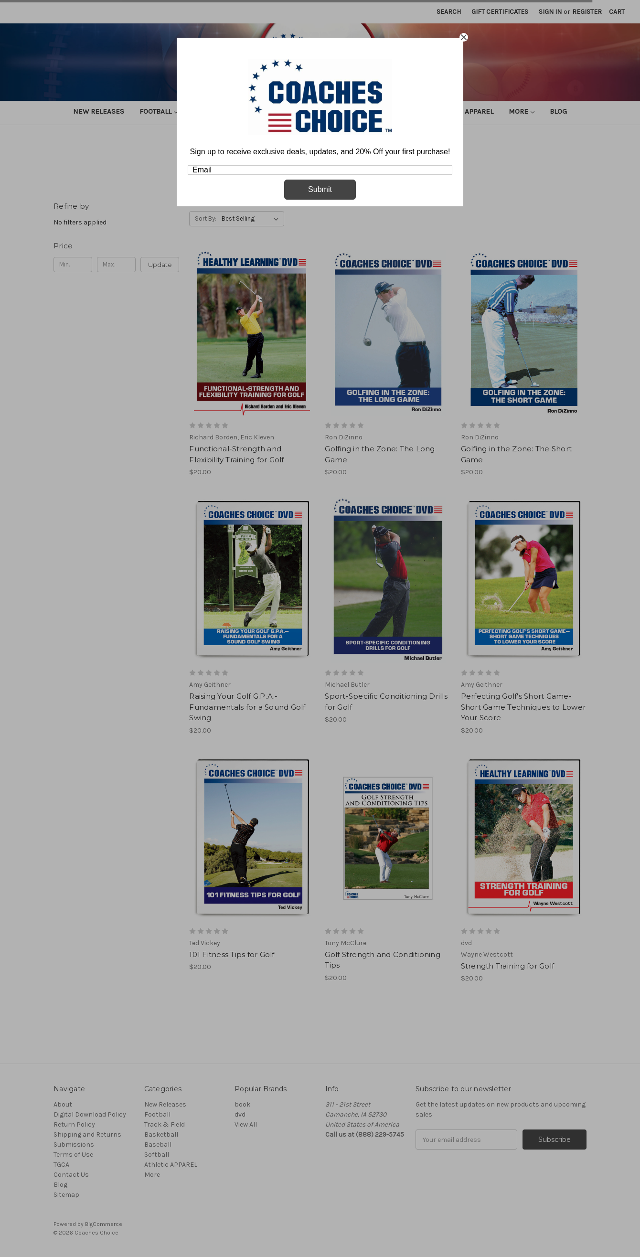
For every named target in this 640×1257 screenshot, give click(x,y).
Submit (320, 189)
